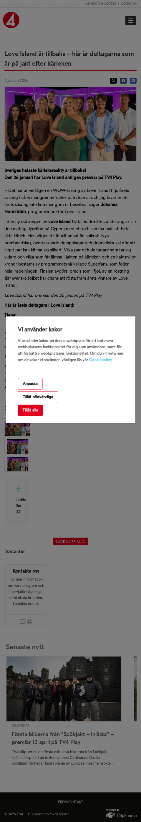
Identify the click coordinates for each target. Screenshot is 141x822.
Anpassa (30, 384)
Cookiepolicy (100, 360)
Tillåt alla (30, 410)
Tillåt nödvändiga (38, 397)
